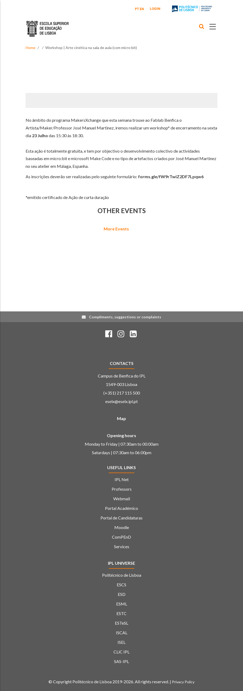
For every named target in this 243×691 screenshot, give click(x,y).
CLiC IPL (121, 651)
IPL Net (122, 479)
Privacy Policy (183, 682)
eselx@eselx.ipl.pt (121, 401)
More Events (116, 228)
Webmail (121, 498)
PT (137, 9)
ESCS (121, 584)
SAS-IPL (121, 661)
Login (155, 9)
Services (121, 546)
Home (30, 47)
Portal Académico (121, 508)
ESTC (121, 613)
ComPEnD (121, 536)
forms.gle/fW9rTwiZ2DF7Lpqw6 (171, 176)
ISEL (121, 642)
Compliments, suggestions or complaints (125, 317)
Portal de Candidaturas (121, 517)
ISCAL (121, 632)
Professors (122, 488)
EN (142, 9)
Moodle (121, 527)
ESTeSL (121, 622)
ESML (121, 603)
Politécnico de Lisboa (121, 575)
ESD (121, 594)
